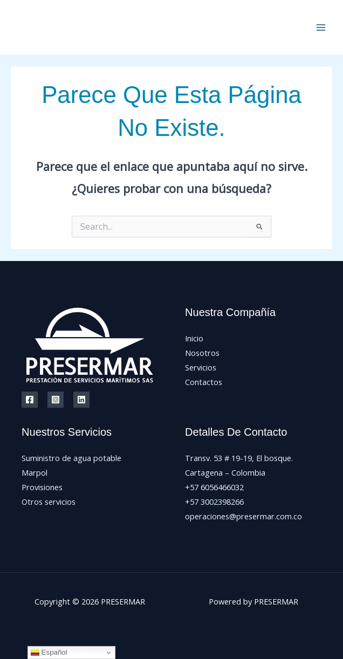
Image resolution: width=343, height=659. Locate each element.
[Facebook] (30, 400)
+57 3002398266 (214, 501)
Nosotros (202, 352)
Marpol (34, 472)
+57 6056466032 (214, 487)
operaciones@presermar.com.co (243, 516)
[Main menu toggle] (321, 27)
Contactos (203, 381)
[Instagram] (55, 400)
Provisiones (42, 487)
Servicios (200, 367)
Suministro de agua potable (71, 457)
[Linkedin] (81, 400)
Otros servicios (49, 501)
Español (49, 652)
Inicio (194, 338)
